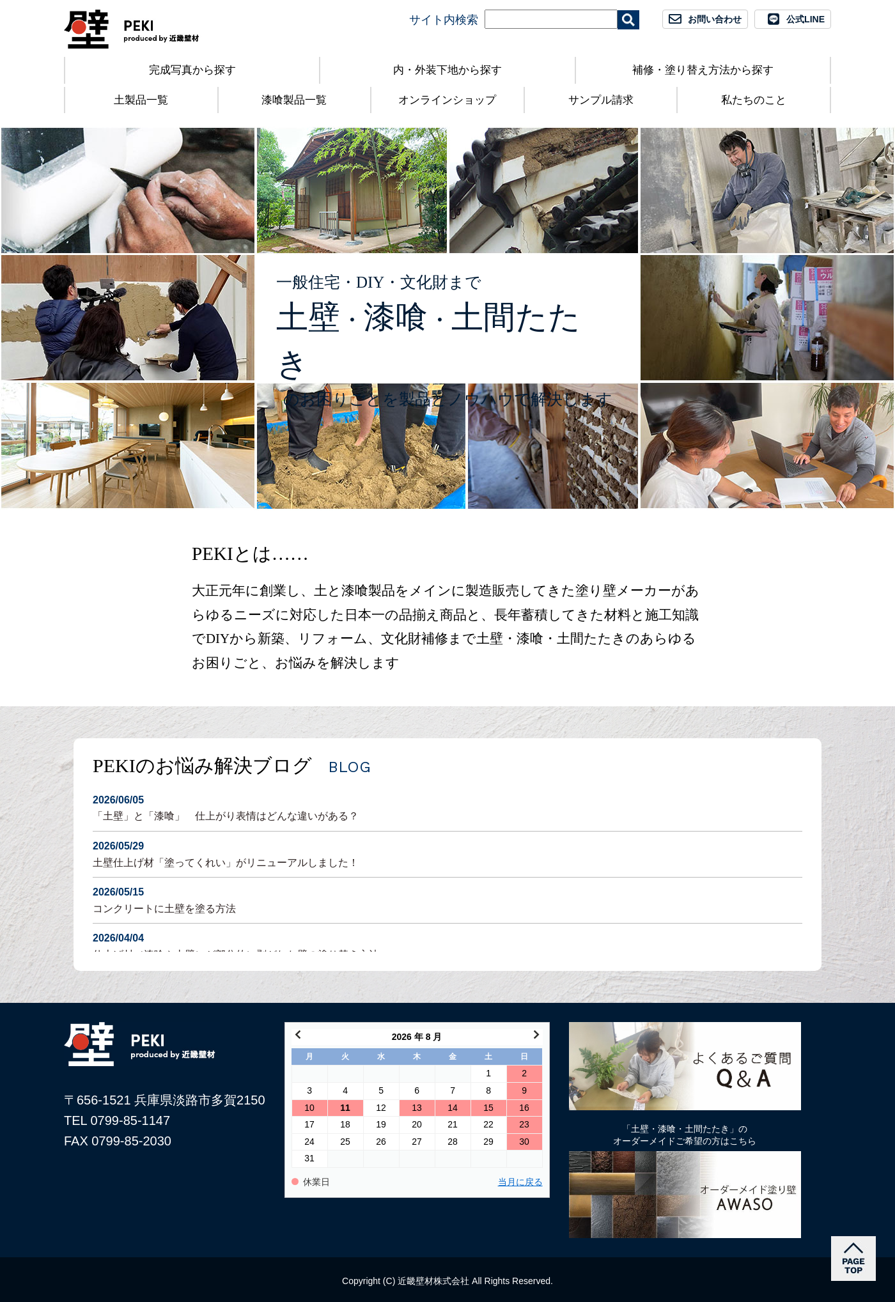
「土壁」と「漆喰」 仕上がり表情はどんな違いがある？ (447, 807)
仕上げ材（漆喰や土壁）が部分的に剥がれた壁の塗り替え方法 (447, 945)
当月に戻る (520, 1182)
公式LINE (805, 19)
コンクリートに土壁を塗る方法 (447, 899)
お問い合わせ (715, 19)
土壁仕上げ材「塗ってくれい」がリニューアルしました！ (447, 853)
